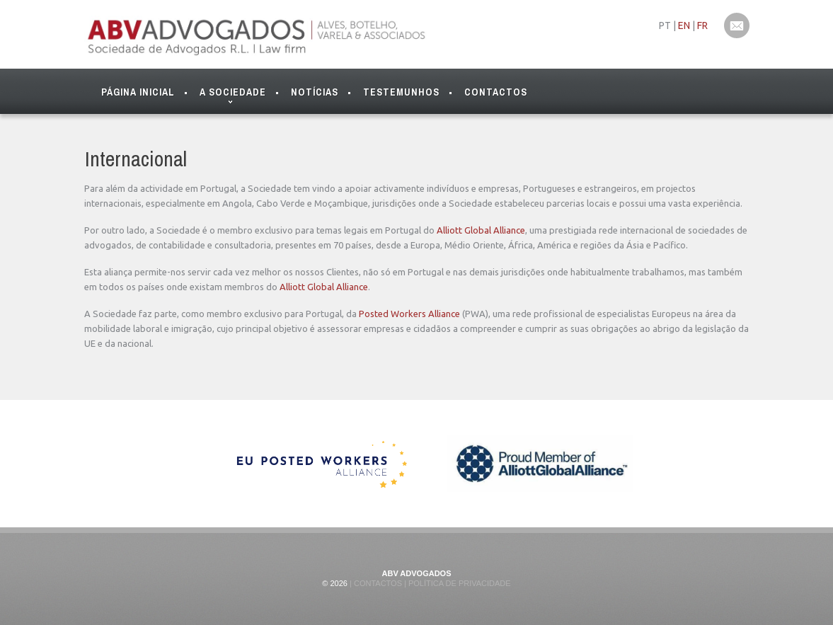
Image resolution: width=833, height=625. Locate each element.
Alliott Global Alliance (481, 230)
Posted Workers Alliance (409, 314)
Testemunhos (401, 92)
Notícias (314, 92)
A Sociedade (233, 95)
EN (684, 25)
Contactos (495, 92)
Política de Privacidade (458, 583)
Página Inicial (138, 92)
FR (702, 25)
